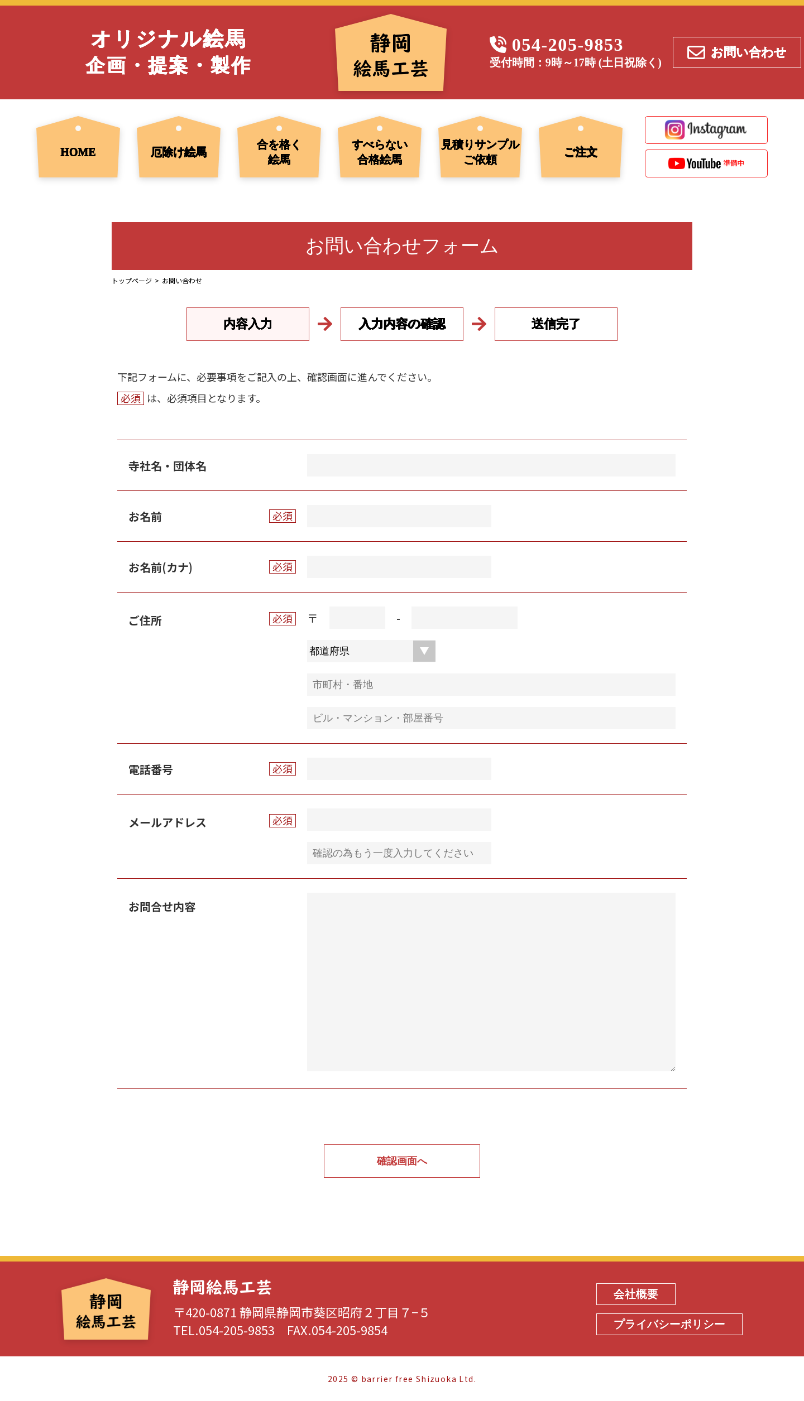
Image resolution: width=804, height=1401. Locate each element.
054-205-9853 (568, 45)
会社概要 (636, 1294)
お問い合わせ (737, 52)
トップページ (132, 280)
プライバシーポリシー (669, 1324)
